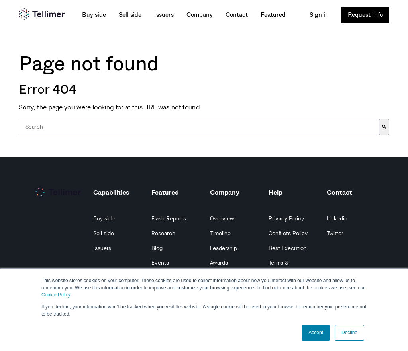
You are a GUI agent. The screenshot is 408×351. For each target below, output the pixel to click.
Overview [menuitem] (222, 218)
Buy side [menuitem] (94, 14)
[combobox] (199, 127)
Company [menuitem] (199, 14)
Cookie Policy (55, 295)
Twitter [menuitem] (335, 233)
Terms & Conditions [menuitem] (282, 267)
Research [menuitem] (163, 233)
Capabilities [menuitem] (111, 192)
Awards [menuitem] (219, 263)
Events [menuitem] (160, 263)
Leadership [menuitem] (223, 248)
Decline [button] (349, 332)
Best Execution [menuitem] (288, 248)
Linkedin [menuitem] (337, 218)
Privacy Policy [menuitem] (286, 218)
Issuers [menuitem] (164, 14)
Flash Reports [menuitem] (168, 218)
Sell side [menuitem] (130, 14)
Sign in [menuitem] (319, 14)
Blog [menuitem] (157, 248)
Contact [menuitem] (237, 14)
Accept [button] (315, 332)
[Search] (384, 127)
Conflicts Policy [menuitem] (288, 233)
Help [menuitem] (275, 192)
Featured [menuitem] (273, 14)
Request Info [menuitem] (365, 14)
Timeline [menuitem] (220, 233)
